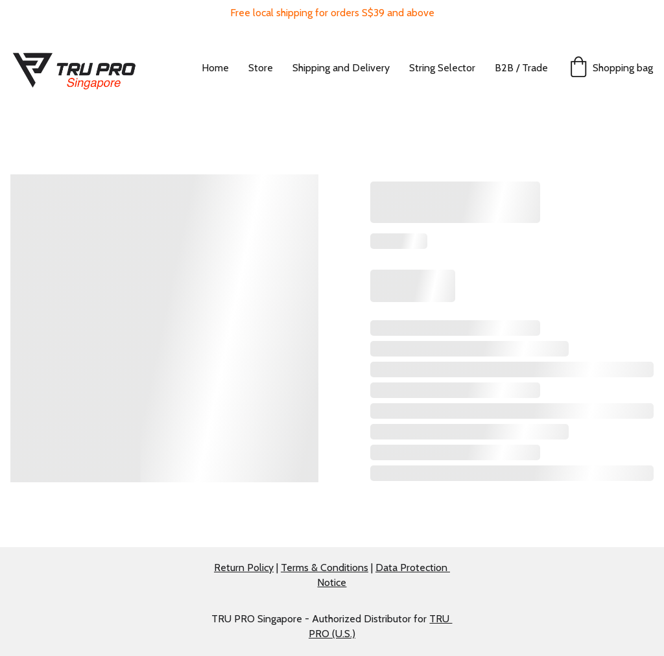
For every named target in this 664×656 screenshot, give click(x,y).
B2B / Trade (521, 68)
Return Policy (244, 567)
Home (215, 68)
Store (260, 68)
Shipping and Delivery (341, 68)
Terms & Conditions (324, 567)
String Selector (442, 68)
